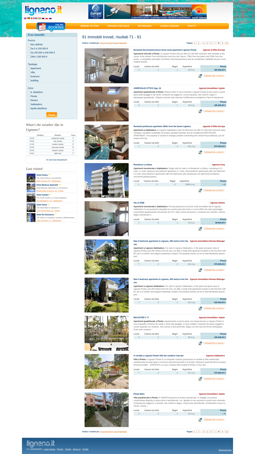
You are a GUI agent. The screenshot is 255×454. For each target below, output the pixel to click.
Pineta (34, 96)
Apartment (35, 68)
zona (116, 43)
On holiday (145, 26)
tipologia (123, 43)
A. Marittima (36, 92)
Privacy (60, 449)
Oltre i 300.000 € (39, 56)
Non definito (37, 44)
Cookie (68, 449)
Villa (33, 72)
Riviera (34, 100)
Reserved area (225, 450)
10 (227, 43)
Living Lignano (169, 26)
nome (109, 43)
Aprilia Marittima (38, 108)
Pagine (190, 43)
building (34, 80)
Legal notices (49, 449)
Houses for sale (118, 26)
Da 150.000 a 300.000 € (43, 52)
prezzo (103, 43)
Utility (192, 26)
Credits (85, 449)
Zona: (31, 88)
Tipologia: (33, 64)
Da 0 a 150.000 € (39, 48)
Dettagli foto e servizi (214, 75)
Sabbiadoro (36, 104)
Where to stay (90, 26)
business (35, 76)
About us (77, 449)
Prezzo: (31, 40)
